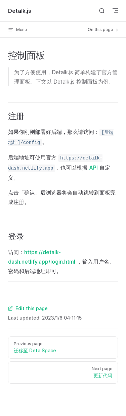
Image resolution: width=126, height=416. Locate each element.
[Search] (101, 10)
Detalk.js (19, 10)
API (93, 167)
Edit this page (28, 308)
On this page (103, 29)
